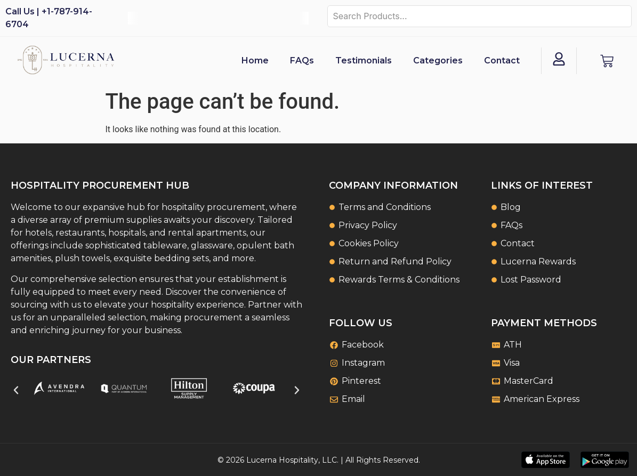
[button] (16, 390)
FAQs (302, 60)
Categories (438, 60)
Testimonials (363, 60)
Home (255, 60)
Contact (502, 60)
